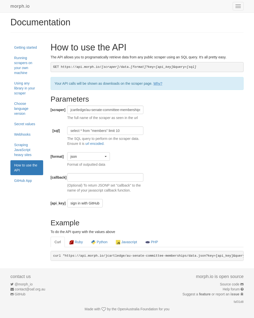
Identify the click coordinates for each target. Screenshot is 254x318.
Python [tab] (99, 242)
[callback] (57, 177)
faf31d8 (239, 302)
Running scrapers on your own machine (23, 65)
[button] (88, 156)
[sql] (56, 131)
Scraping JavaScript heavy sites (23, 150)
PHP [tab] (151, 242)
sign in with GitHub (84, 203)
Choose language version (21, 109)
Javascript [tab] (126, 242)
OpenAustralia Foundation (138, 309)
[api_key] (57, 203)
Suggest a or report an (211, 294)
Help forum (231, 289)
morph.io (20, 6)
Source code (230, 284)
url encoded (94, 144)
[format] (57, 157)
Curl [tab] (58, 242)
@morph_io (24, 284)
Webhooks (22, 134)
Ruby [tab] (76, 242)
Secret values (24, 124)
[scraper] (57, 110)
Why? (157, 83)
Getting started (25, 47)
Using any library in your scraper (24, 88)
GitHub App (23, 181)
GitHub (20, 294)
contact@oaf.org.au (30, 289)
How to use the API (25, 167)
